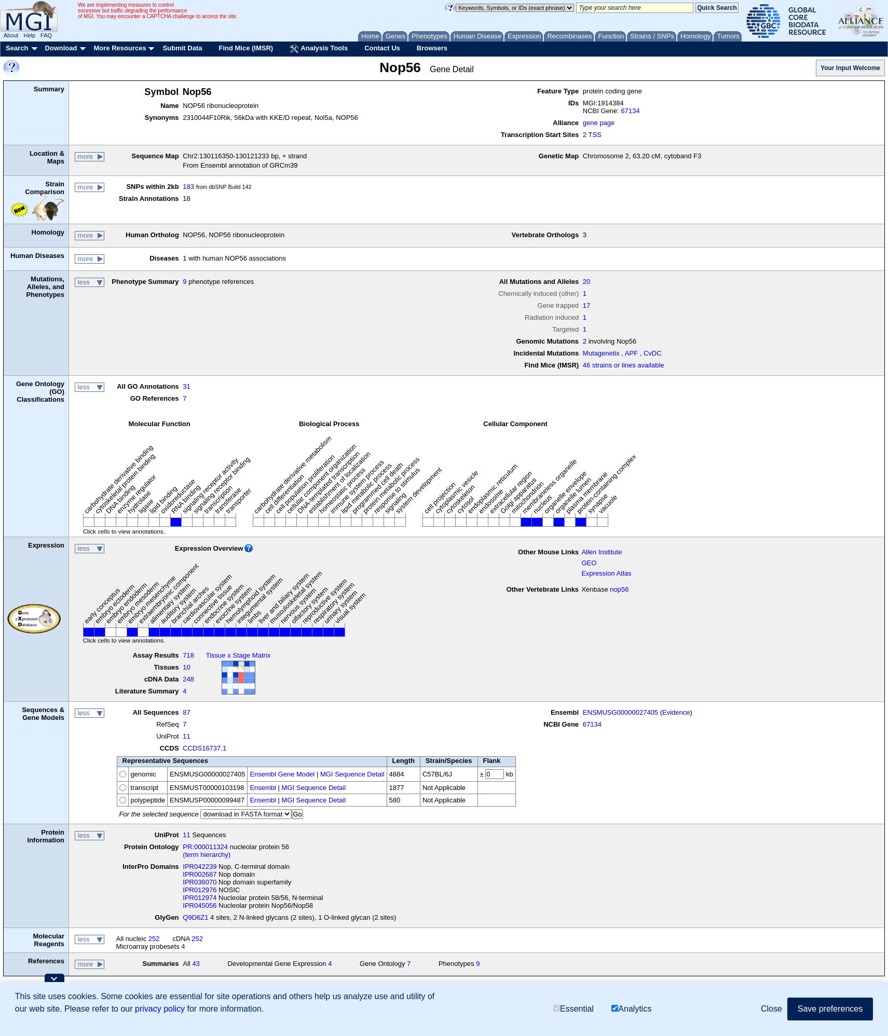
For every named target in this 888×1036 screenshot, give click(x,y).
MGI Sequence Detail (352, 774)
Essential (573, 1008)
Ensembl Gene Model (282, 774)
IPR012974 (199, 898)
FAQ (46, 35)
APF (631, 353)
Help (29, 35)
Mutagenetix (601, 353)
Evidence (676, 712)
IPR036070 (199, 882)
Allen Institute (601, 552)
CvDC (653, 353)
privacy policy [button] (160, 1008)
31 (186, 386)
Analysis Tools (319, 48)
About (11, 35)
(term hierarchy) (206, 854)
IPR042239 (199, 866)
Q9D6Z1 (195, 917)
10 (186, 667)
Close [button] (771, 1008)
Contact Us (382, 48)
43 (195, 963)
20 (586, 281)
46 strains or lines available (623, 365)
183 (188, 186)
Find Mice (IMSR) (245, 48)
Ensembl (263, 788)
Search (17, 48)
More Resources (119, 48)
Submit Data (182, 48)
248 (188, 679)
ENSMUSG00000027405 (620, 712)
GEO (588, 563)
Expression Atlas (606, 573)
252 (154, 939)
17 (586, 305)
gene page (598, 123)
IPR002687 (199, 874)
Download (61, 48)
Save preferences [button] (830, 1008)
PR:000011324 (205, 847)
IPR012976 (199, 890)
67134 (630, 111)
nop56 (619, 589)
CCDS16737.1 (204, 748)
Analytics (631, 1008)
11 (186, 736)
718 (188, 655)
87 (186, 712)
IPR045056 (199, 905)
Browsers (432, 48)
